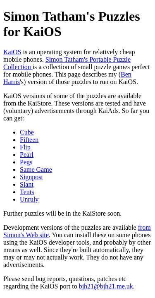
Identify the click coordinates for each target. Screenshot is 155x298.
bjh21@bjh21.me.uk (106, 286)
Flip (25, 147)
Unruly (29, 199)
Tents (27, 191)
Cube (27, 132)
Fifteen (29, 139)
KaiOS (12, 51)
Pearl (26, 154)
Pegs (26, 162)
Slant (26, 184)
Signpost (31, 176)
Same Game (36, 169)
